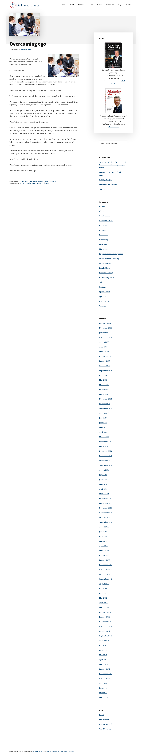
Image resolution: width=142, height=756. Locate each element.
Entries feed (104, 719)
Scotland (102, 287)
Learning (103, 244)
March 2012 (104, 607)
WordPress (64, 751)
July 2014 (103, 475)
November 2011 (105, 626)
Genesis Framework (53, 751)
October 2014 (104, 461)
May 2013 (103, 541)
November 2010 (105, 678)
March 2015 (104, 437)
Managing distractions (108, 184)
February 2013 (105, 555)
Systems (102, 296)
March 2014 (104, 494)
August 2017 (104, 342)
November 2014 (105, 456)
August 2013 (104, 527)
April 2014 (103, 489)
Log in (101, 715)
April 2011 (103, 660)
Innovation (103, 230)
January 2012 (104, 617)
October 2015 (104, 404)
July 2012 (103, 588)
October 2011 (104, 631)
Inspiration (103, 235)
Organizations (24, 182)
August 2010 (104, 683)
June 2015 (103, 423)
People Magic (104, 268)
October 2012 (104, 574)
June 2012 (103, 593)
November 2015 (105, 399)
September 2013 (105, 522)
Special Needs (104, 292)
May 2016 (103, 380)
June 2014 (103, 480)
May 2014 (103, 484)
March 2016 (104, 385)
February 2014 (105, 498)
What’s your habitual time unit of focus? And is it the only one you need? (112, 165)
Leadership (103, 240)
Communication (106, 221)
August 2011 (104, 641)
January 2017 (104, 361)
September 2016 (105, 371)
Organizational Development (111, 254)
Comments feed (105, 724)
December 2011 (105, 622)
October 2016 (104, 366)
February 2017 (105, 356)
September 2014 (105, 465)
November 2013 (105, 513)
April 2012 (103, 603)
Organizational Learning (109, 259)
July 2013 (103, 532)
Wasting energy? (105, 189)
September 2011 (105, 636)
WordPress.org (105, 729)
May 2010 (103, 693)
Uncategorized (50, 182)
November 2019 (105, 328)
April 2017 (103, 347)
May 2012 (103, 598)
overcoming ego (43, 183)
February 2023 (105, 323)
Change (102, 211)
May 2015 (103, 427)
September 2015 (105, 408)
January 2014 (104, 503)
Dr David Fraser (25, 183)
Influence (103, 225)
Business (102, 206)
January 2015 (104, 446)
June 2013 (103, 536)
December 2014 (105, 451)
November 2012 (105, 569)
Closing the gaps (105, 180)
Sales (101, 282)
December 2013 (105, 508)
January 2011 (104, 669)
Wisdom (102, 306)
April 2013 (103, 546)
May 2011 (103, 655)
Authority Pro (38, 751)
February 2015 (105, 442)
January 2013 (104, 560)
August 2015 (104, 413)
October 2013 (104, 517)
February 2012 (105, 612)
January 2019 (104, 333)
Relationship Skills (37, 182)
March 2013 (104, 551)
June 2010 (103, 688)
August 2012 (104, 584)
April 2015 (103, 432)
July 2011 (102, 645)
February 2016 (105, 389)
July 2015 (103, 418)
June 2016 (103, 375)
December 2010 (105, 674)
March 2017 (104, 352)
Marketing (103, 249)
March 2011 (104, 664)
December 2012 (105, 565)
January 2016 (104, 394)
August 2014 (104, 470)
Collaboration (104, 216)
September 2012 (105, 579)
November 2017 (105, 337)
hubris (33, 183)
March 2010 (104, 697)
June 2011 (103, 650)
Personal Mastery (106, 273)
